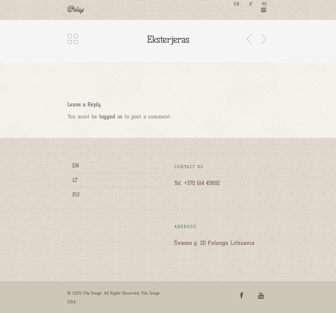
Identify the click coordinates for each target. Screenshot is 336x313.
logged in (110, 116)
